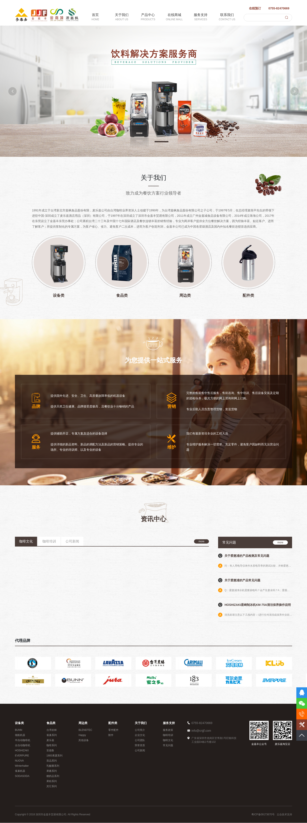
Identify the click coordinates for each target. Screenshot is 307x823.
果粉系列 (51, 781)
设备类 (19, 723)
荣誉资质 (140, 745)
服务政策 (168, 730)
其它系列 (51, 786)
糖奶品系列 (52, 776)
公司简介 (140, 730)
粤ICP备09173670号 (263, 814)
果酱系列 (51, 771)
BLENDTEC (85, 730)
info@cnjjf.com (201, 731)
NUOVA (19, 760)
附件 (110, 735)
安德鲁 (50, 750)
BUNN (18, 730)
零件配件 (113, 730)
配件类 (112, 723)
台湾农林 (51, 730)
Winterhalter (22, 766)
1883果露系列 (54, 755)
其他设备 (83, 740)
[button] (13, 91)
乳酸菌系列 (52, 766)
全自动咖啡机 (22, 745)
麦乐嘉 (50, 740)
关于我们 (141, 723)
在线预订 (252, 8)
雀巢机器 (20, 771)
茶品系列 (51, 760)
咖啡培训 (168, 735)
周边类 (82, 723)
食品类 (50, 723)
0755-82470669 (276, 8)
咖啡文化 (168, 740)
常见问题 (168, 745)
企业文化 (140, 735)
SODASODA (22, 776)
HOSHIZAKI (22, 750)
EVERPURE (22, 755)
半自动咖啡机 (22, 740)
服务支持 (169, 723)
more (201, 541)
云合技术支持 (284, 814)
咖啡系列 (51, 745)
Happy (82, 735)
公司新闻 (140, 750)
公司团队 (140, 740)
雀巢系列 (51, 735)
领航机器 (20, 735)
